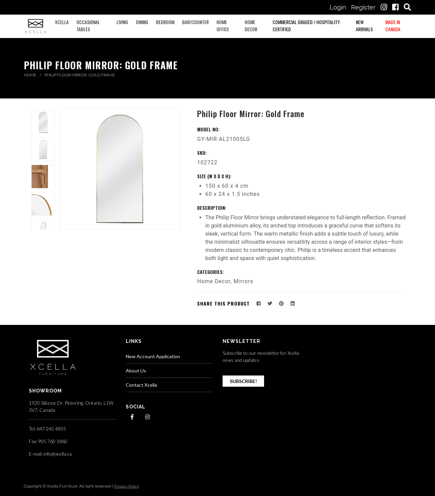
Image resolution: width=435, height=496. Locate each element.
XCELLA (62, 21)
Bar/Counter (195, 21)
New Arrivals (364, 25)
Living (122, 21)
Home (30, 74)
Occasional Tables (88, 25)
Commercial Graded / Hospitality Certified (306, 25)
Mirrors (243, 281)
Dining (142, 21)
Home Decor (251, 25)
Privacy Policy (126, 486)
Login (338, 7)
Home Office (222, 25)
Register (363, 7)
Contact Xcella (141, 385)
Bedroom (165, 21)
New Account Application (153, 356)
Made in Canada (392, 25)
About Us (136, 370)
